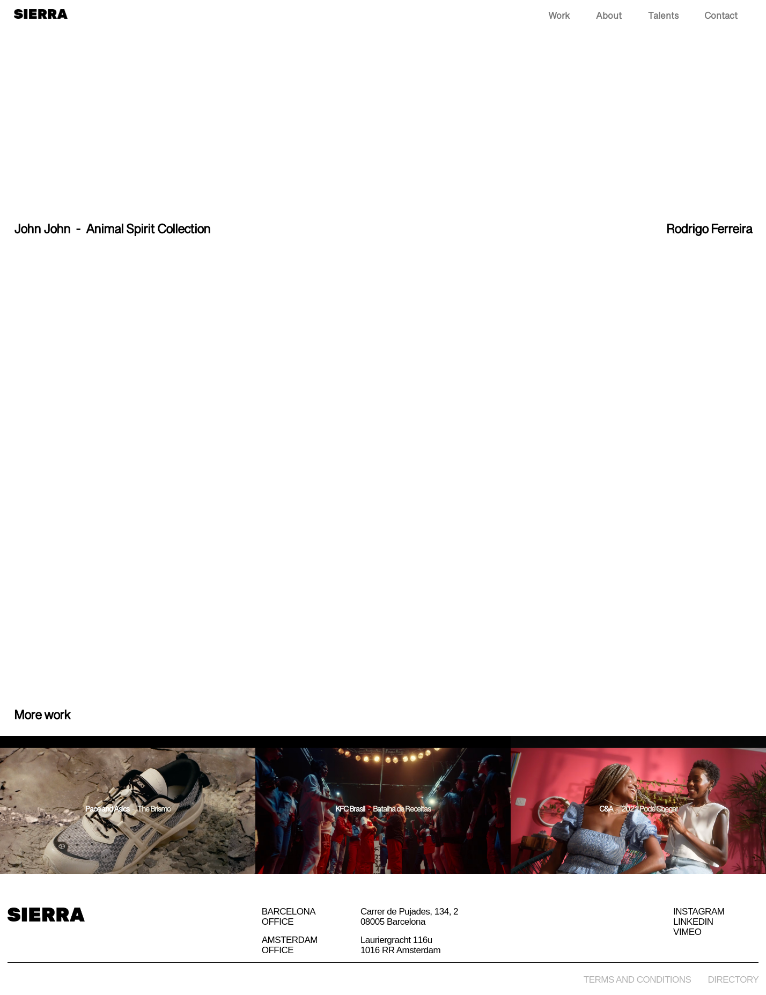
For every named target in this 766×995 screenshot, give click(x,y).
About (609, 16)
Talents (663, 16)
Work (559, 16)
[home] (41, 12)
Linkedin (693, 922)
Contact (721, 16)
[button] (760, 17)
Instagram (698, 912)
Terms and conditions (637, 979)
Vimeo (687, 932)
